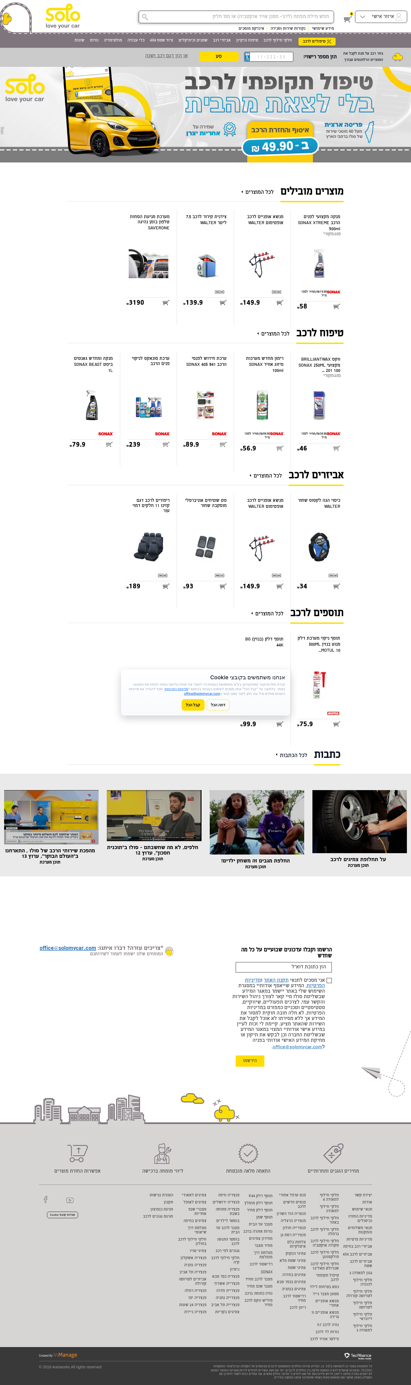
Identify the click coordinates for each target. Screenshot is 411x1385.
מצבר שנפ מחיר (260, 1287)
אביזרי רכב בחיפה (357, 1247)
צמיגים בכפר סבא (291, 1282)
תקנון (168, 1202)
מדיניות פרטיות (359, 1240)
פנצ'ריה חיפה (228, 1195)
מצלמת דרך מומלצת (263, 1255)
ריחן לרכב (297, 1308)
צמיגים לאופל (195, 1202)
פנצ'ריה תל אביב (192, 1272)
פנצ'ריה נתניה (195, 1265)
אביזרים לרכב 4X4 (357, 1255)
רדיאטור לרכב (261, 1264)
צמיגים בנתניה (294, 1289)
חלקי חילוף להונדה (362, 1282)
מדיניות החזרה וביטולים (360, 1219)
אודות (367, 1202)
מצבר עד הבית (261, 1225)
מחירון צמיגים (261, 1239)
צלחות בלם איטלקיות (296, 1244)
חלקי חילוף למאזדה (329, 1209)
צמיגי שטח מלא (293, 1261)
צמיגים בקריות (227, 1312)
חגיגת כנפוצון (161, 1210)
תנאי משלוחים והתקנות (360, 1230)
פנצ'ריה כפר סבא (225, 1277)
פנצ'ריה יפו (197, 1298)
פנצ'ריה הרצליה (293, 1221)
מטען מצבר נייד (326, 1294)
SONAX (267, 1272)
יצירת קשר (363, 1195)
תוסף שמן (264, 1217)
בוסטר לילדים (227, 1221)
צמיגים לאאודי (194, 1195)
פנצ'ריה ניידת (195, 1312)
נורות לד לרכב (327, 1332)
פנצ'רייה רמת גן (293, 1235)
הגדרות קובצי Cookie (62, 1215)
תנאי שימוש (362, 1210)
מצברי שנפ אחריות (197, 1212)
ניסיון (234, 1270)
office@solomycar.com (297, 1047)
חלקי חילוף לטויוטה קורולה (359, 1294)
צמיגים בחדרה (294, 1275)
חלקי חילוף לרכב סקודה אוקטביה (325, 1243)
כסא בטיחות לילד (324, 1287)
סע (219, 57)
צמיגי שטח (297, 1268)
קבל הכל (193, 704)
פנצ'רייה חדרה (227, 1291)
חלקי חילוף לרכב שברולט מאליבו (325, 1266)
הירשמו (250, 1061)
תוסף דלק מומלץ (258, 1203)
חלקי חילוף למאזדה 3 (362, 1328)
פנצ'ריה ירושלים (226, 1202)
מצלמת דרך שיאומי (197, 1230)
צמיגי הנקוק (296, 1254)
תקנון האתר (276, 980)
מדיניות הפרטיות (176, 689)
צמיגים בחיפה (195, 1221)
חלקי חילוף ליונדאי (362, 1317)
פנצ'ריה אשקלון (193, 1258)
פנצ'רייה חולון (294, 1228)
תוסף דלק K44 (261, 1196)
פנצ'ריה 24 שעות (192, 1305)
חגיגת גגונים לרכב (158, 1217)
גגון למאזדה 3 (360, 1273)
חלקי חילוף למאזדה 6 (329, 1197)
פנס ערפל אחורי (292, 1195)
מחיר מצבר (264, 1246)
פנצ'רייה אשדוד (226, 1284)
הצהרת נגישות (161, 1195)
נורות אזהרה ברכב (258, 1232)
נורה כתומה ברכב (259, 1294)
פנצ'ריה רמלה (195, 1291)
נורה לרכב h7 (328, 1325)
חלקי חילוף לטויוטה (362, 1305)
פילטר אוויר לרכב (324, 1339)
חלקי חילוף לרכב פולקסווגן (325, 1255)
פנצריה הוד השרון (291, 1214)
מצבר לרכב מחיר (259, 1279)
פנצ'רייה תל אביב (225, 1305)
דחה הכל (218, 704)
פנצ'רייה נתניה (227, 1298)
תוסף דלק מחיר (260, 1210)
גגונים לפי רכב (227, 1251)
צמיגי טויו (198, 1251)
